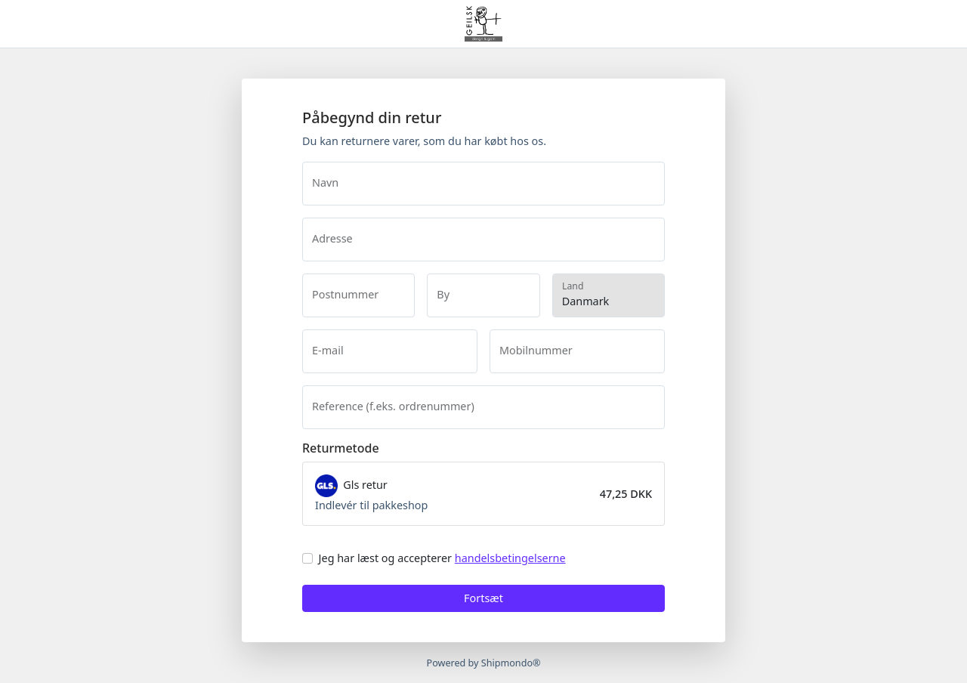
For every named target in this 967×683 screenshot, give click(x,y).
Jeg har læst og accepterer (442, 558)
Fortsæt (483, 598)
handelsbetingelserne (510, 558)
